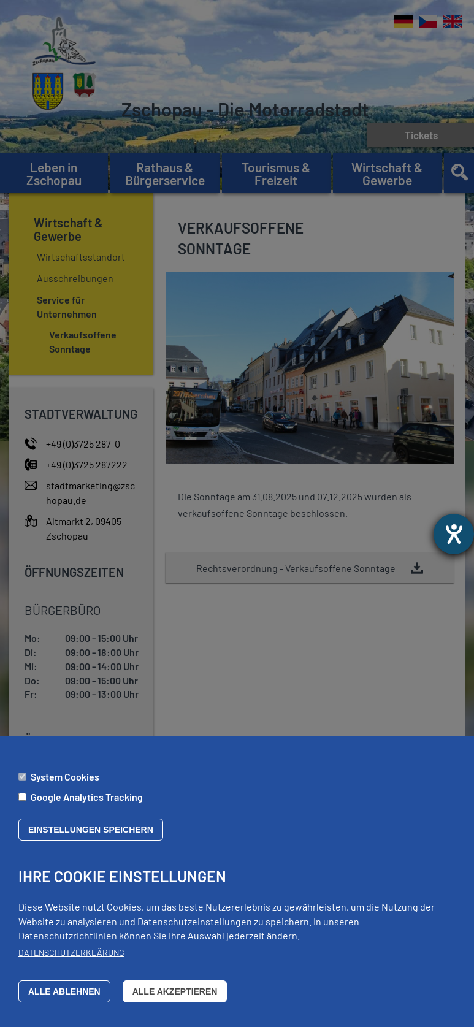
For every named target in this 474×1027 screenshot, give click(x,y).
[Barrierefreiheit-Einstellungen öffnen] (454, 534)
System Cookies (65, 784)
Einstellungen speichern (90, 837)
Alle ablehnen (64, 999)
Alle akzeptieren (175, 999)
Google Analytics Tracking (87, 804)
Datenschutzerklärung (71, 960)
